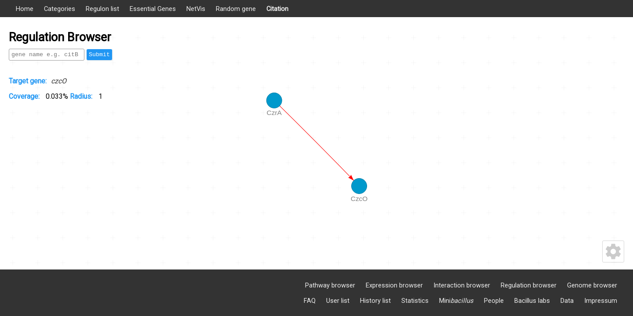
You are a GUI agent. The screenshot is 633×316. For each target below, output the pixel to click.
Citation (277, 9)
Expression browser (394, 285)
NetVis (195, 9)
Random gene (236, 9)
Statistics (415, 301)
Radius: (82, 96)
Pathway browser (330, 285)
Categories (59, 9)
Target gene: (28, 81)
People (494, 301)
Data (567, 301)
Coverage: (25, 96)
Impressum (600, 301)
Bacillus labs (532, 301)
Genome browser (592, 285)
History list (375, 301)
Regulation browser (529, 285)
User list (337, 301)
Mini (456, 301)
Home (24, 9)
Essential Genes (153, 9)
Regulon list (102, 9)
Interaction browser (461, 285)
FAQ (310, 301)
